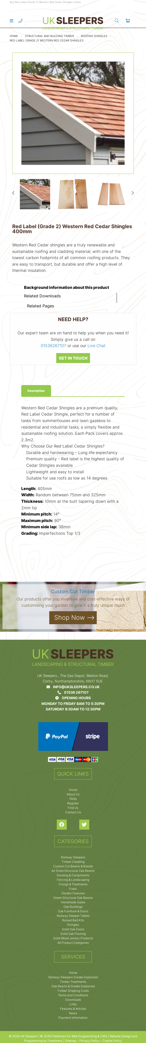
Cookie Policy (112, 1041)
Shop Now (69, 617)
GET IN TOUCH (73, 358)
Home (14, 36)
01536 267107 (73, 692)
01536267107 (53, 345)
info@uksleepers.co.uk (73, 687)
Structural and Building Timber (49, 36)
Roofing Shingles (94, 36)
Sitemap (70, 1041)
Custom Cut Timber (73, 591)
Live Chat (97, 345)
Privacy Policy (89, 1041)
